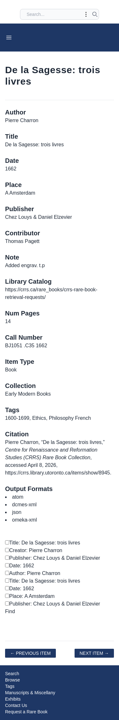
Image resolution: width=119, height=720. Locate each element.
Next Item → (94, 653)
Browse (12, 679)
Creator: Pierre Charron (33, 550)
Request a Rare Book (26, 711)
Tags (10, 686)
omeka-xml (24, 520)
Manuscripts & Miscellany (30, 692)
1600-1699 (17, 418)
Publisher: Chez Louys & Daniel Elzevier (52, 558)
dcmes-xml (24, 504)
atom (17, 497)
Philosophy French (70, 418)
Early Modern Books (28, 394)
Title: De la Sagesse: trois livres (42, 542)
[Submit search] (94, 14)
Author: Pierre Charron (32, 573)
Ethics (39, 418)
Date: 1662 (19, 565)
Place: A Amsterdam (30, 596)
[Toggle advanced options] (86, 14)
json (16, 512)
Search (12, 673)
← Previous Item (30, 653)
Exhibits (13, 699)
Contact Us (16, 705)
